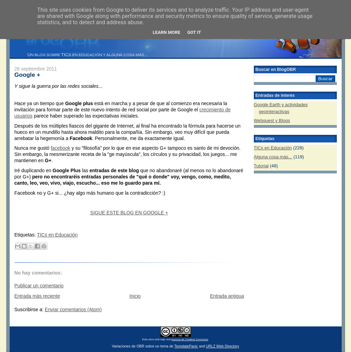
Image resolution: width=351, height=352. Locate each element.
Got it (194, 32)
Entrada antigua (227, 296)
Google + (27, 74)
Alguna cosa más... (273, 156)
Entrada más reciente (37, 296)
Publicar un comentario (39, 285)
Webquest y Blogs (272, 120)
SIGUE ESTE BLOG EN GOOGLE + (129, 212)
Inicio (134, 296)
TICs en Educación (57, 235)
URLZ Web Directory (222, 346)
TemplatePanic (186, 346)
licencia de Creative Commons (190, 339)
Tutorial (261, 165)
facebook (60, 148)
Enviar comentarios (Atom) (73, 309)
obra (151, 339)
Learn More (167, 32)
